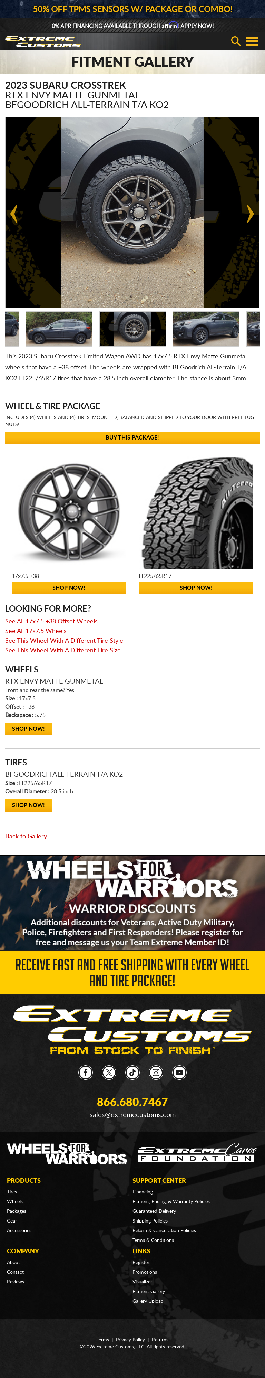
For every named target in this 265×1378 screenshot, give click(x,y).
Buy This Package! (132, 438)
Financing (142, 1192)
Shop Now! (28, 729)
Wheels (15, 1201)
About (13, 1262)
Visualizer (142, 1282)
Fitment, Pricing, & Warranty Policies (171, 1201)
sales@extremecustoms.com (133, 1115)
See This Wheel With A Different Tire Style (64, 641)
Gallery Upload (148, 1301)
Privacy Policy (130, 1340)
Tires (12, 1192)
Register (140, 1262)
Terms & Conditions (153, 1240)
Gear (12, 1221)
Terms (103, 1340)
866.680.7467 (132, 1102)
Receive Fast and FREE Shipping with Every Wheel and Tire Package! (132, 974)
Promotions (144, 1272)
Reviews (15, 1282)
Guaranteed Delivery (154, 1211)
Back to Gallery (26, 836)
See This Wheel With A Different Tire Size (63, 651)
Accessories (19, 1230)
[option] (59, 329)
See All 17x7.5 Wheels (36, 631)
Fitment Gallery (148, 1291)
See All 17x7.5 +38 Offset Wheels (51, 622)
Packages (16, 1211)
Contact (15, 1272)
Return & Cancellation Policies (164, 1230)
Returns (160, 1340)
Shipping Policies (150, 1221)
